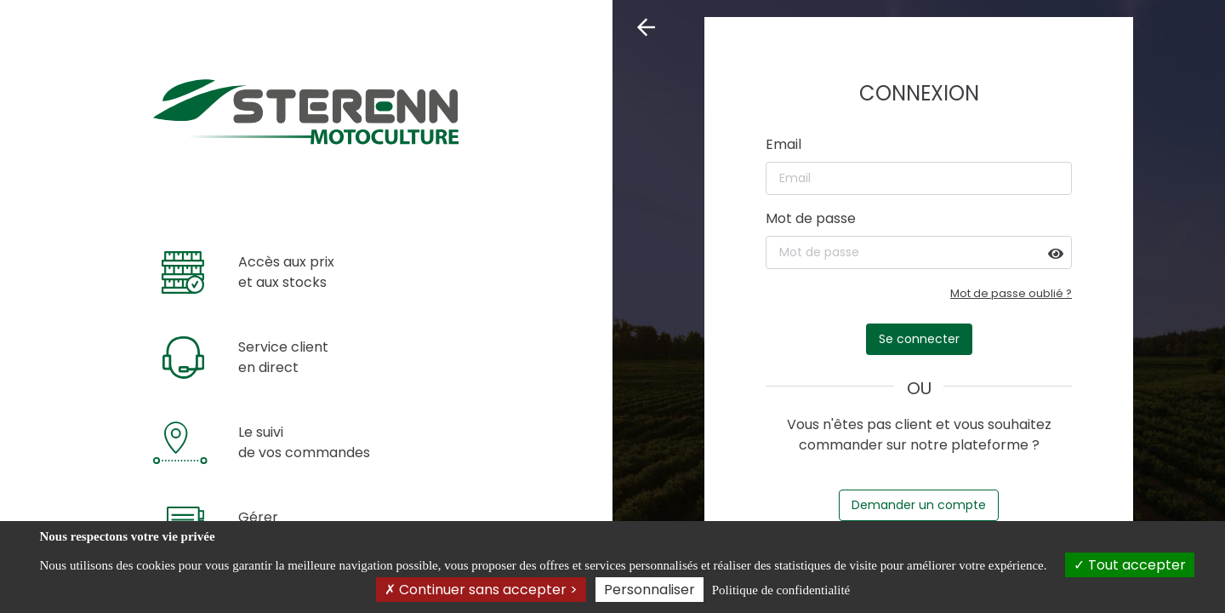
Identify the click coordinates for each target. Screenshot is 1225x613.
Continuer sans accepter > (481, 589)
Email (783, 144)
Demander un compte (919, 504)
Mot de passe (811, 218)
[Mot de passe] (919, 252)
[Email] (919, 178)
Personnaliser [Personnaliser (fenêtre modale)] (649, 589)
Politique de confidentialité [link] (781, 590)
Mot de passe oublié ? (1011, 293)
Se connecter (919, 338)
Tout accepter (1130, 565)
